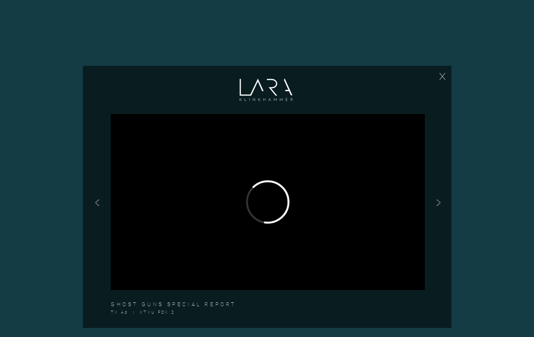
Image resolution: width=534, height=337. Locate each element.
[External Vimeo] (268, 202)
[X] (442, 76)
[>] (438, 201)
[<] (97, 201)
